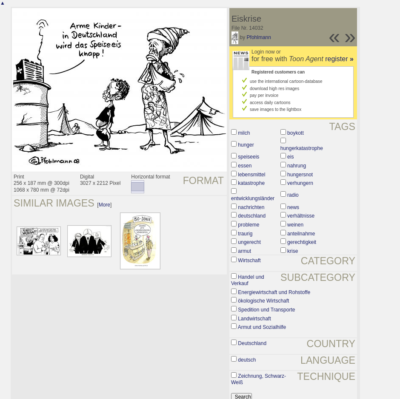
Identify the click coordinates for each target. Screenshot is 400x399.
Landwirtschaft (254, 319)
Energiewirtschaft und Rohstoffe (274, 292)
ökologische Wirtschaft (263, 301)
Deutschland (252, 343)
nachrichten (251, 207)
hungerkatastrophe (301, 148)
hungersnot (300, 175)
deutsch (247, 360)
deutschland (252, 216)
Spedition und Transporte (266, 310)
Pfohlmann (259, 37)
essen (244, 166)
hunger (246, 145)
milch (244, 133)
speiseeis (248, 157)
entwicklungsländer (252, 198)
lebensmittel (251, 175)
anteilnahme (301, 234)
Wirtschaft (249, 260)
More (104, 205)
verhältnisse (300, 216)
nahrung (296, 166)
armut (244, 251)
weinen (295, 225)
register (339, 58)
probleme (248, 225)
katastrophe (251, 183)
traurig (245, 234)
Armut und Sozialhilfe (262, 327)
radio (293, 195)
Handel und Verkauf (247, 280)
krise (292, 251)
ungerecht (249, 242)
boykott (295, 133)
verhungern (300, 183)
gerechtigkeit (301, 242)
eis (290, 157)
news (293, 207)
